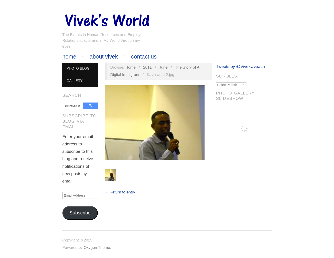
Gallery (74, 81)
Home (69, 56)
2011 (147, 67)
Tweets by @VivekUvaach (240, 66)
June (163, 67)
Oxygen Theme (97, 247)
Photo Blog (78, 68)
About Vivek (104, 56)
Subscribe (80, 213)
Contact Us (144, 56)
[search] (73, 105)
